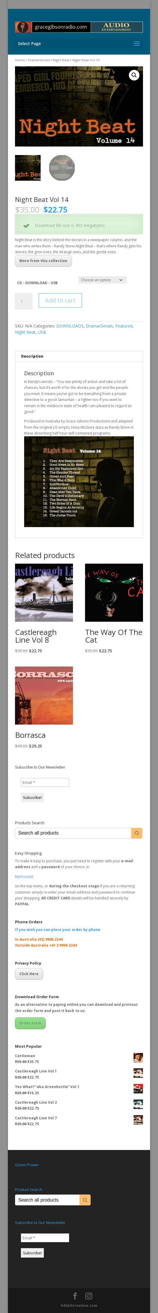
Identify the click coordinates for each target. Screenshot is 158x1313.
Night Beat (61, 60)
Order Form (30, 1023)
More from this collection (43, 260)
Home (20, 60)
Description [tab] (32, 356)
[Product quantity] (24, 301)
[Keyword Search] (73, 833)
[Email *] (45, 782)
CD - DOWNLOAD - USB (37, 282)
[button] (134, 75)
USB (42, 332)
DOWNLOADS (70, 326)
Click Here (29, 973)
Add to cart (60, 300)
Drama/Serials (39, 60)
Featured (123, 326)
